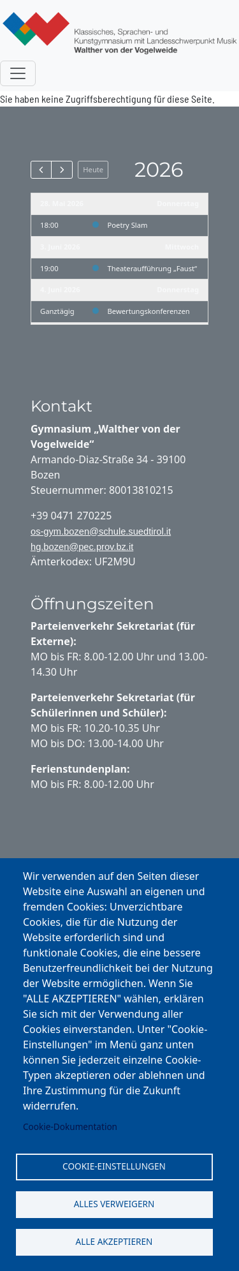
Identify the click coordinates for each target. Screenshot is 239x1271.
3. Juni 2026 (60, 246)
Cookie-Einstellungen (114, 1166)
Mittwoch (182, 246)
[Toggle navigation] (18, 73)
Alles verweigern (114, 1204)
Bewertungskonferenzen (149, 311)
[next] (61, 170)
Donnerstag (178, 203)
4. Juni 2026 (60, 289)
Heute (93, 169)
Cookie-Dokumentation (70, 1126)
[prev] (41, 170)
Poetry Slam (128, 225)
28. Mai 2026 (61, 203)
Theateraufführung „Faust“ (152, 268)
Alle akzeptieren (114, 1241)
